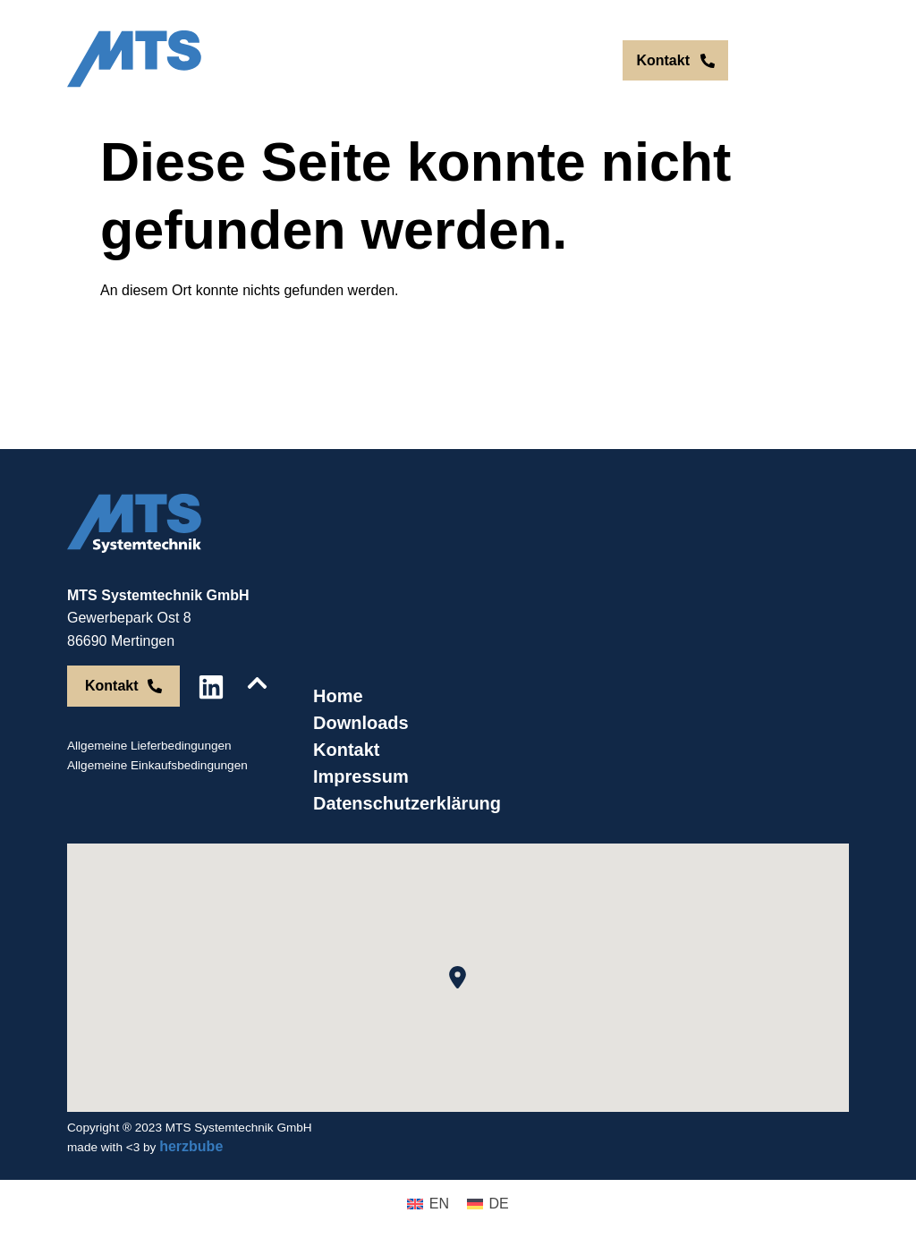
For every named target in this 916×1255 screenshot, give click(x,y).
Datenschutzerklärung (407, 803)
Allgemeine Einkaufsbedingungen (157, 765)
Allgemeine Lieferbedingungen (149, 745)
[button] (457, 977)
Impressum (361, 776)
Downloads (361, 723)
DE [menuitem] (579, 60)
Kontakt (346, 750)
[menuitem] (541, 61)
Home (338, 696)
